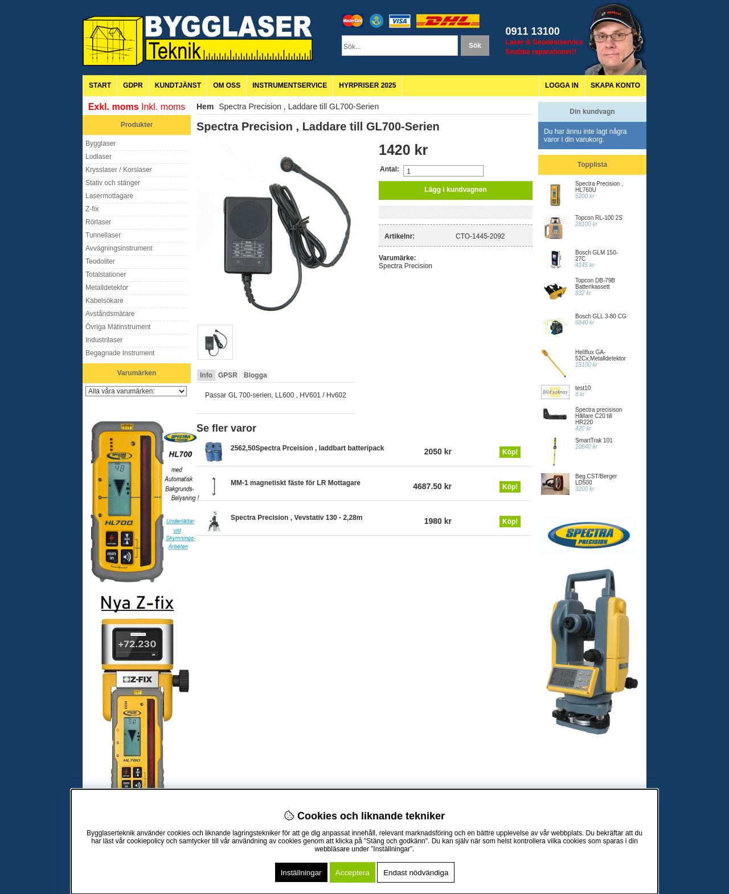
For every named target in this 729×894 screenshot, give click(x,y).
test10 (583, 388)
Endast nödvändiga (415, 872)
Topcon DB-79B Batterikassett (595, 283)
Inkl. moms (163, 107)
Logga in (562, 85)
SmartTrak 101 (594, 440)
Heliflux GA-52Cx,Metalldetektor (600, 355)
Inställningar (301, 872)
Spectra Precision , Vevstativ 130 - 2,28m (296, 518)
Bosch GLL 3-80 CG (600, 316)
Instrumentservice (289, 85)
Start (100, 85)
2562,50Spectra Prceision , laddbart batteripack (307, 448)
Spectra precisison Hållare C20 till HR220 (598, 416)
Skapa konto (615, 85)
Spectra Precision (405, 266)
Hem (205, 106)
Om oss (226, 85)
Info (206, 375)
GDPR (133, 85)
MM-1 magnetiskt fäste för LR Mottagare (296, 483)
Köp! (510, 452)
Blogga (255, 375)
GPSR (227, 375)
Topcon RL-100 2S (598, 218)
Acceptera (352, 872)
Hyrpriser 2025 (367, 85)
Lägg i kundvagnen (455, 190)
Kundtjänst (178, 85)
